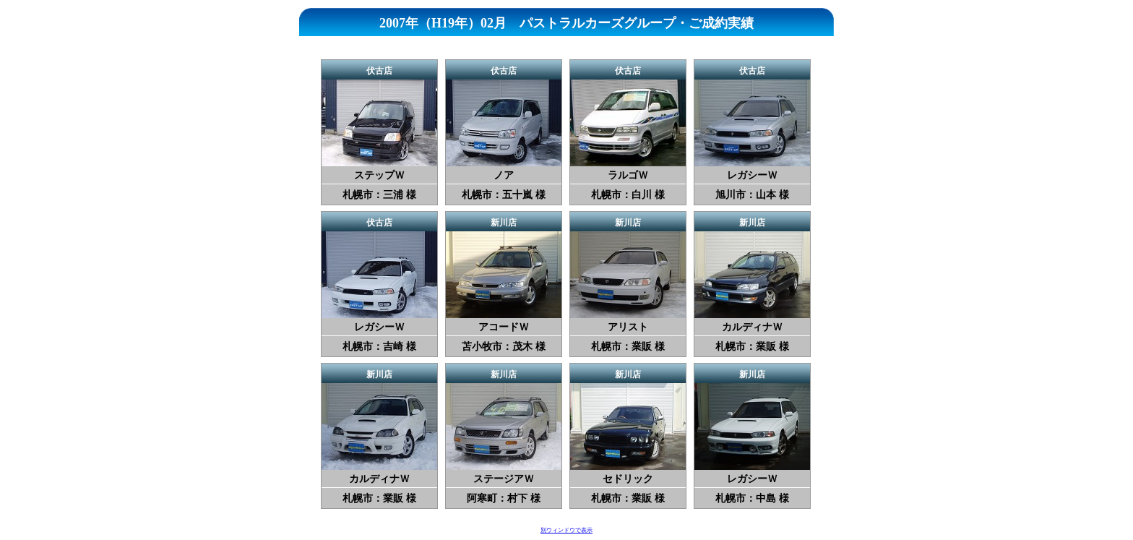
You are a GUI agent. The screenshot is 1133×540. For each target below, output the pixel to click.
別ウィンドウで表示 (566, 530)
